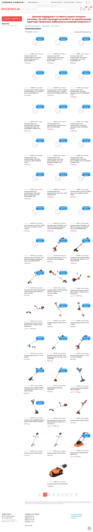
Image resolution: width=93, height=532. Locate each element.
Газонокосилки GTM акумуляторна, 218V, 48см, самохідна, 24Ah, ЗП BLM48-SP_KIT (32, 160)
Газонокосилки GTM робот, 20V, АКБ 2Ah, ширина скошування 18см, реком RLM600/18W (80, 227)
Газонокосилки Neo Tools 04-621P (57, 484)
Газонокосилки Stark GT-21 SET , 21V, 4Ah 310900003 (80, 356)
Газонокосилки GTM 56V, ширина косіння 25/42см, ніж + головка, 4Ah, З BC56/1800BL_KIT (34, 91)
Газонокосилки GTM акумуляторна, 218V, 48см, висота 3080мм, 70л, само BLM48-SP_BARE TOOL (80, 160)
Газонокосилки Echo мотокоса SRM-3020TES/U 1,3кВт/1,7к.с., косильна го (56, 422)
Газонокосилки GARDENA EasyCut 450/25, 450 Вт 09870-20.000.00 (34, 420)
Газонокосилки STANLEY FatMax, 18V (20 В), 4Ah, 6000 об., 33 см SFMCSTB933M (80, 259)
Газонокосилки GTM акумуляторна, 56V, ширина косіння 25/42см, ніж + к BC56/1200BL (55, 58)
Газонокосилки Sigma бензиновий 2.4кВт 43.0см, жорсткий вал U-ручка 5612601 (34, 291)
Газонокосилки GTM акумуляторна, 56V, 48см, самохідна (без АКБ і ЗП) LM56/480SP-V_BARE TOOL (32, 126)
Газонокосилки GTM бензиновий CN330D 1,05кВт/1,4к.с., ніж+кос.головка (57, 291)
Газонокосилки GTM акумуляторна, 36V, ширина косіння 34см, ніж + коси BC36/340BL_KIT (78, 58)
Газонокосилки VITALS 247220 (79, 420)
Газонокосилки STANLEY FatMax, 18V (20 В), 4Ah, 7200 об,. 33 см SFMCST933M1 (34, 389)
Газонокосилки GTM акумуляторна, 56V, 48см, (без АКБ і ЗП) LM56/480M (56, 125)
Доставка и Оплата (56, 2)
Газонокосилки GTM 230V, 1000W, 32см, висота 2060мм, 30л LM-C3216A (34, 227)
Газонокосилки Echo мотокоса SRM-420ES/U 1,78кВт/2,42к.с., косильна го (79, 292)
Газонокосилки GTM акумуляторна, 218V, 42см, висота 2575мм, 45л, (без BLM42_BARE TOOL (32, 194)
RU (81, 9)
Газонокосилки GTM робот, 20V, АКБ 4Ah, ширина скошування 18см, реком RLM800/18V (57, 227)
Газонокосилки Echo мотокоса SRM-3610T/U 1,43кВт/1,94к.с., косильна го (33, 324)
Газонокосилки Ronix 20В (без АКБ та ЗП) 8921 (79, 388)
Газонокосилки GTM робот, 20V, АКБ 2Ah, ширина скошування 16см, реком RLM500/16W (34, 259)
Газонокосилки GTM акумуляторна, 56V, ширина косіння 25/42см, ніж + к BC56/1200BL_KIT (32, 58)
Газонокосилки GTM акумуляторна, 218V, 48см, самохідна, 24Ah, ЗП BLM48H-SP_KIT (79, 126)
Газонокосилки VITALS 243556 (33, 453)
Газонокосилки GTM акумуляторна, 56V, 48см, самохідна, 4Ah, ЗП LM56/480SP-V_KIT (80, 92)
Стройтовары (46, 26)
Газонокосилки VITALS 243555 (56, 453)
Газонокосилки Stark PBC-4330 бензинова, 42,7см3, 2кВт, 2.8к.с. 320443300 (57, 357)
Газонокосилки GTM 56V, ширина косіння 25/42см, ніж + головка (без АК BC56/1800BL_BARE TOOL (57, 91)
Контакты (79, 2)
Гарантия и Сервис (69, 2)
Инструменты (55, 26)
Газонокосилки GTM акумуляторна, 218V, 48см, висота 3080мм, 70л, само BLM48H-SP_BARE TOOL (55, 160)
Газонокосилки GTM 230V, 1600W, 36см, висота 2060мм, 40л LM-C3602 (80, 193)
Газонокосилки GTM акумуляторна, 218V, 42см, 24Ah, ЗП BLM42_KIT (57, 193)
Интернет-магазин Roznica (32, 26)
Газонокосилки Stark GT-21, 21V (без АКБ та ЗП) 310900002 (57, 258)
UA (81, 7)
